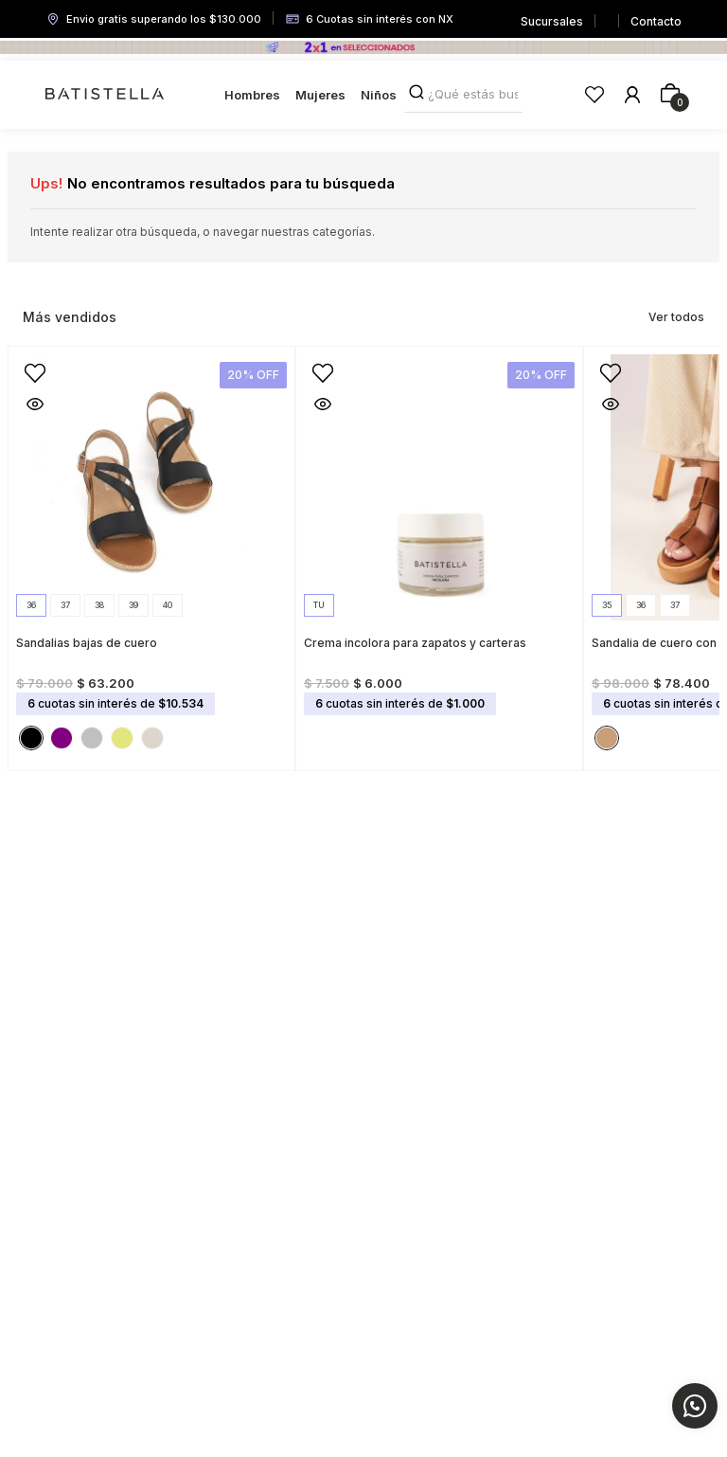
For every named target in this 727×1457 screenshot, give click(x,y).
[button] (31, 605)
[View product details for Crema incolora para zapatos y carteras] (439, 552)
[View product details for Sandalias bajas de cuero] (151, 552)
